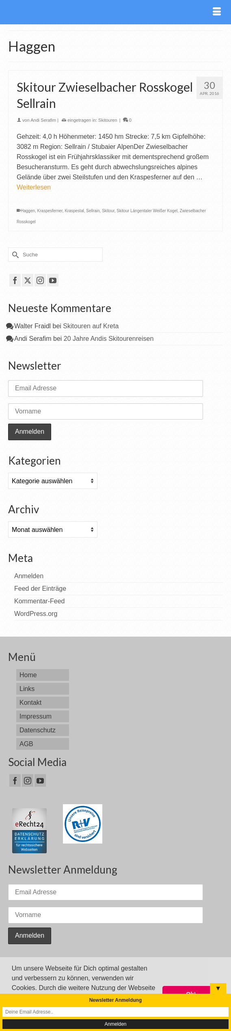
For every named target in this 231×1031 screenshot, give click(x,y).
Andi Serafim (43, 120)
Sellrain (92, 211)
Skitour (108, 211)
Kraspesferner (50, 211)
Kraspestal (74, 211)
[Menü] (217, 12)
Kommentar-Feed (39, 601)
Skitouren (107, 120)
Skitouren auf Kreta (91, 326)
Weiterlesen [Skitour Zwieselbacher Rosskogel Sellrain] (34, 187)
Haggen (28, 211)
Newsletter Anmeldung (115, 1000)
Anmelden (28, 576)
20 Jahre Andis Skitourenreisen (108, 338)
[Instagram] (40, 280)
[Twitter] (27, 280)
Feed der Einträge (40, 588)
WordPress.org (35, 613)
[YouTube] (52, 280)
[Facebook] (15, 280)
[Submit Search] (14, 255)
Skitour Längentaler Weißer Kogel (147, 211)
